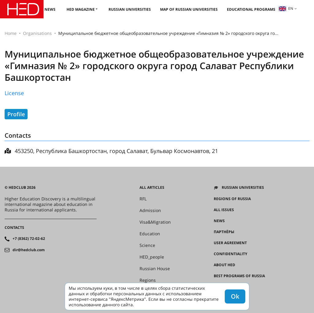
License (14, 93)
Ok (235, 296)
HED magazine (81, 9)
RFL (143, 199)
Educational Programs (251, 9)
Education (150, 234)
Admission (150, 210)
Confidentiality (230, 254)
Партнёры (224, 231)
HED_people (152, 257)
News (50, 9)
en (285, 8)
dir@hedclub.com (29, 250)
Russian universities (130, 9)
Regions (148, 280)
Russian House (155, 268)
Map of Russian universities (189, 9)
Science (147, 245)
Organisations (37, 33)
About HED (224, 265)
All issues (224, 209)
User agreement (230, 242)
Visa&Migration (155, 222)
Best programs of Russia (239, 276)
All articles (152, 187)
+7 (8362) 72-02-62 (29, 238)
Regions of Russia (232, 198)
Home (11, 33)
